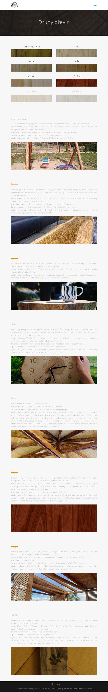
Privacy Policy (63, 689)
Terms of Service (80, 689)
